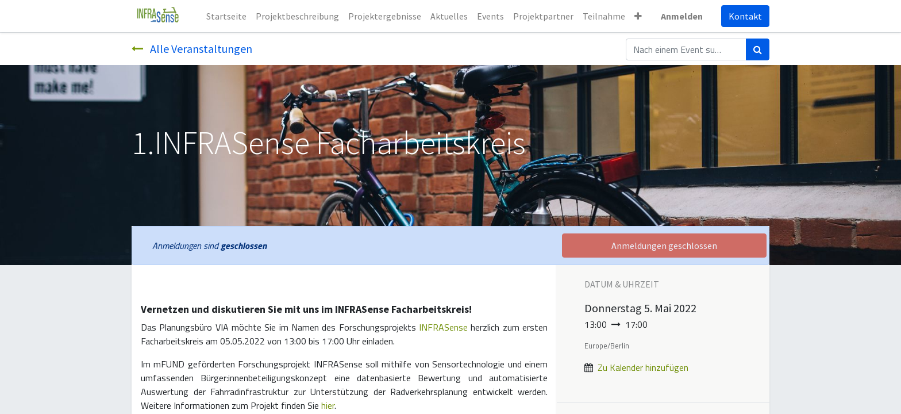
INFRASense (443, 327)
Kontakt (745, 16)
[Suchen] (757, 49)
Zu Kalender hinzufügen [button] (643, 367)
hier (327, 405)
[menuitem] (226, 16)
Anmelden (682, 16)
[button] (638, 16)
